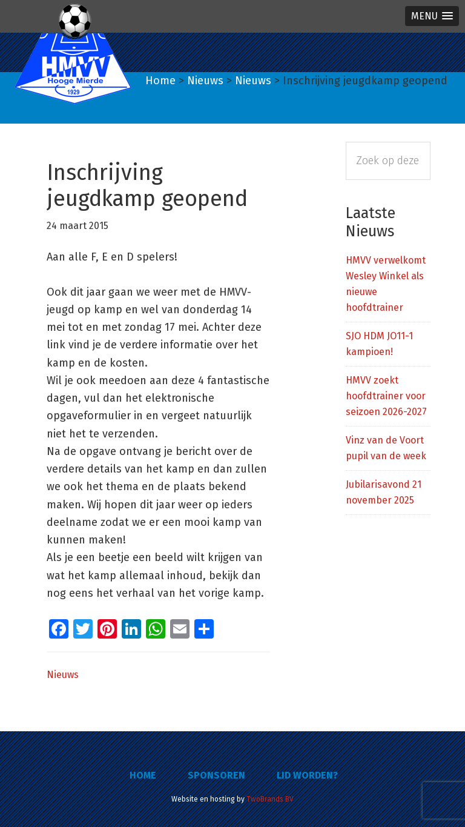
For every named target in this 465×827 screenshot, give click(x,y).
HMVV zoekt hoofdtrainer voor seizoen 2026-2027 (386, 395)
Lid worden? (307, 775)
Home (143, 775)
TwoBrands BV (270, 799)
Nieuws (63, 674)
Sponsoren (216, 775)
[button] (432, 16)
